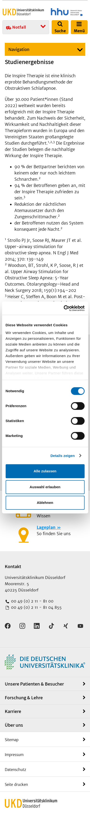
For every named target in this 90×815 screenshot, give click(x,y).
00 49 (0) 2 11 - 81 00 (32, 601)
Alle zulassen (45, 471)
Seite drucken (16, 784)
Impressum (14, 754)
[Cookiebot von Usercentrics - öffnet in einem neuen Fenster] (64, 308)
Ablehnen (45, 503)
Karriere (13, 711)
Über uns (14, 725)
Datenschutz (15, 769)
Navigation (19, 49)
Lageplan (46, 527)
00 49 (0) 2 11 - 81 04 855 (36, 607)
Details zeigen (62, 456)
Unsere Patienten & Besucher (34, 684)
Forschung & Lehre (24, 697)
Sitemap (11, 740)
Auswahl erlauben (45, 487)
